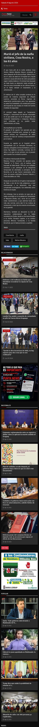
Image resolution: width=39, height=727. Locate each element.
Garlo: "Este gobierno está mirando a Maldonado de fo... (16, 622)
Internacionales (9, 260)
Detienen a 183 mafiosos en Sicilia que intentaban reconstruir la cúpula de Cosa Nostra (17, 282)
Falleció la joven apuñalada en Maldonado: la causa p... (19, 653)
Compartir (24, 246)
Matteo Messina (20, 240)
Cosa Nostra (10, 235)
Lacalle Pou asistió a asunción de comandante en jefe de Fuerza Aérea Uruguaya (19, 317)
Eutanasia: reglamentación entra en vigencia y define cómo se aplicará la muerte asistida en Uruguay (19, 434)
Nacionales (7, 296)
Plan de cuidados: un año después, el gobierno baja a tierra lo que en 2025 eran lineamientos (18, 469)
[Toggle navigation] (34, 15)
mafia (22, 235)
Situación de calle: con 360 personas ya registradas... (17, 716)
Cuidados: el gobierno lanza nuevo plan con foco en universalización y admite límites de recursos (18, 503)
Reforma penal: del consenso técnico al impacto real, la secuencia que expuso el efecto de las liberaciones (18, 537)
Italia (7, 240)
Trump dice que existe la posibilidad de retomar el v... (17, 684)
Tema (5, 9)
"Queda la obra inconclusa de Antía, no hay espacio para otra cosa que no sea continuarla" (18, 353)
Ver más (5, 548)
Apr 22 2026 (8, 625)
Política (6, 331)
